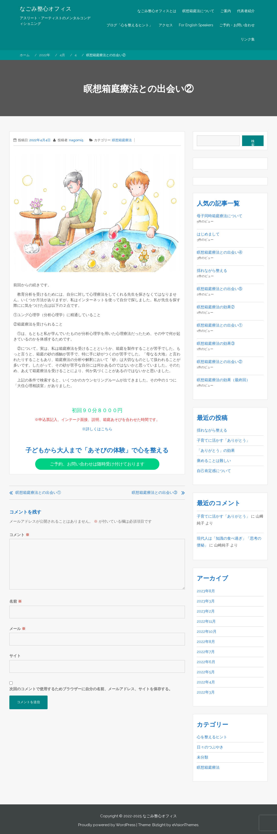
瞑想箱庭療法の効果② (216, 307)
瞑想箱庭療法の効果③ (216, 343)
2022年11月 (206, 621)
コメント (19, 535)
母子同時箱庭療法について (219, 216)
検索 (252, 142)
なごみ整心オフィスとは (156, 11)
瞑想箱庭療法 (122, 140)
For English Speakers (196, 25)
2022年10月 (207, 631)
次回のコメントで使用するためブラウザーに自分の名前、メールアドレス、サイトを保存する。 (91, 689)
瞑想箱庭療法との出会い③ (154, 492)
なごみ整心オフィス (46, 9)
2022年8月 (206, 641)
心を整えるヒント (212, 737)
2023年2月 (206, 611)
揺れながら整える (212, 270)
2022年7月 (206, 651)
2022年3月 (206, 692)
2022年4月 (206, 682)
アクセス (166, 25)
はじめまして (208, 234)
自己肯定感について (214, 471)
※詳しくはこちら (97, 429)
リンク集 (248, 39)
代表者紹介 (246, 11)
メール (17, 628)
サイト (15, 656)
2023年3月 (206, 601)
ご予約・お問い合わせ (237, 25)
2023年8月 (206, 591)
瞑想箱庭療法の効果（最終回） (223, 380)
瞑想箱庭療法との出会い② (219, 361)
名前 (15, 601)
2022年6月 (206, 662)
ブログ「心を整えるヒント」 (129, 25)
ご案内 (225, 11)
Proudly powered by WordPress (106, 825)
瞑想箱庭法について (198, 11)
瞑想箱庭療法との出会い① (38, 492)
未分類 (202, 757)
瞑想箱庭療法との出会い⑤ (219, 289)
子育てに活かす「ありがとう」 (223, 440)
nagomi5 (76, 140)
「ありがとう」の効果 (216, 450)
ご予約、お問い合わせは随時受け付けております (97, 463)
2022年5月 (206, 672)
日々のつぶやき (210, 747)
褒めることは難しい (214, 460)
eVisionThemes (185, 825)
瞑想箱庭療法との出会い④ (219, 252)
